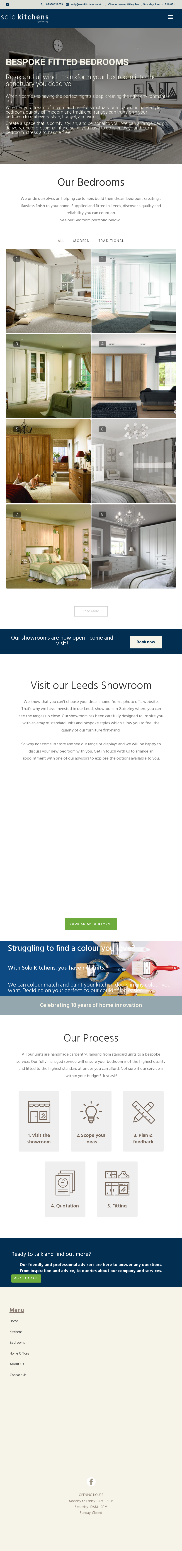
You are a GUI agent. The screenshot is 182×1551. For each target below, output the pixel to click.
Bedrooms (17, 1342)
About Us (17, 1364)
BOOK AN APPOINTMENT (91, 924)
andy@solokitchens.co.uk (86, 4)
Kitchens (16, 1332)
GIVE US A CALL (26, 1278)
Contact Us (18, 1375)
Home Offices (19, 1353)
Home (14, 1321)
